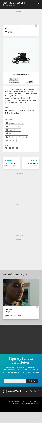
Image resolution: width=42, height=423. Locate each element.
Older (34, 160)
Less (36, 166)
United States (12, 126)
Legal (23, 403)
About (36, 401)
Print (9, 133)
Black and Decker (12, 29)
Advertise (16, 403)
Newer (8, 160)
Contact (29, 401)
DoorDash (8, 309)
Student (11, 140)
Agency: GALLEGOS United (13, 316)
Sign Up (32, 381)
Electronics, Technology (16, 137)
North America (13, 130)
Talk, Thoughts (10, 166)
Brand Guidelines (32, 403)
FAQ (24, 401)
